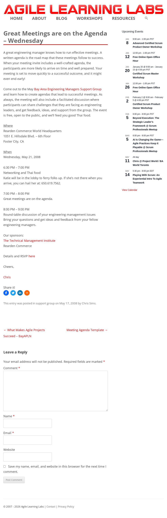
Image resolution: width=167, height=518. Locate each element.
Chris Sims (89, 303)
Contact (51, 506)
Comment (11, 368)
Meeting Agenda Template (87, 330)
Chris (7, 277)
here (32, 256)
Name (9, 416)
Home (16, 18)
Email (8, 433)
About (39, 18)
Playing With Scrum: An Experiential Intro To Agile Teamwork (147, 179)
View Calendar (129, 190)
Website (9, 450)
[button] (146, 18)
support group (45, 303)
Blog (61, 18)
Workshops (90, 18)
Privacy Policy (66, 506)
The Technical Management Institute (29, 241)
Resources (123, 18)
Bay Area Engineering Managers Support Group (67, 89)
